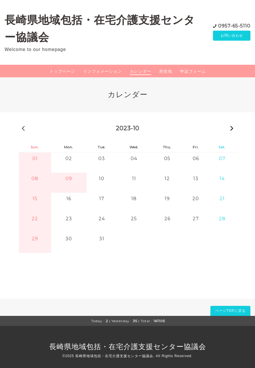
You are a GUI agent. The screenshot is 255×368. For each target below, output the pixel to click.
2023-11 (232, 128)
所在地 (165, 71)
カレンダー (140, 71)
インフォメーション (102, 71)
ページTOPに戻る (230, 311)
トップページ (62, 71)
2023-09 (23, 128)
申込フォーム (193, 71)
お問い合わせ (232, 36)
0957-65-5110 (234, 25)
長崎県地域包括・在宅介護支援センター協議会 (127, 347)
